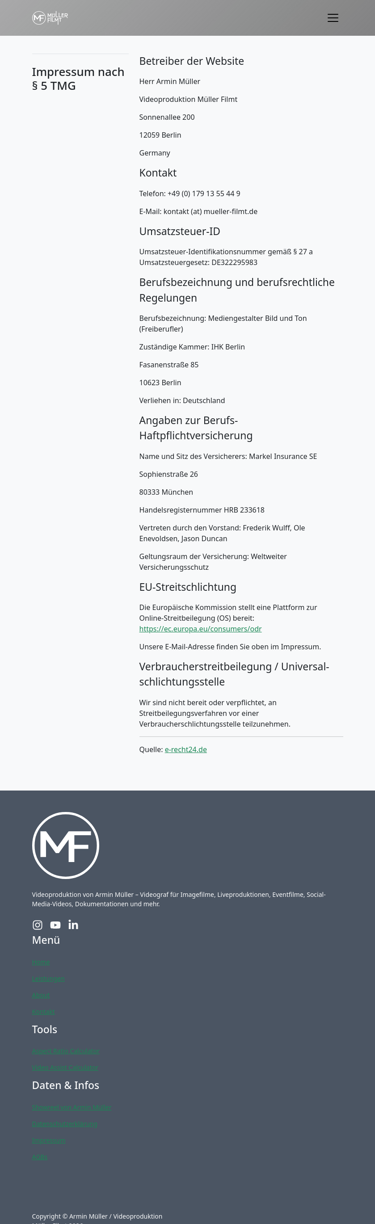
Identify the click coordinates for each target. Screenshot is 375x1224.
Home (41, 962)
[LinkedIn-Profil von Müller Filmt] (73, 925)
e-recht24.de (186, 749)
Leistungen (48, 978)
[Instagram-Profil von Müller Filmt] (37, 925)
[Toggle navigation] (333, 18)
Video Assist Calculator (65, 1067)
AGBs (40, 1156)
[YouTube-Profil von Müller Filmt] (55, 925)
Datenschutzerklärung (64, 1123)
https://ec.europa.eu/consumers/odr (200, 629)
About (41, 995)
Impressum (49, 1140)
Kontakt (43, 1011)
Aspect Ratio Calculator (66, 1051)
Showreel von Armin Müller (72, 1107)
